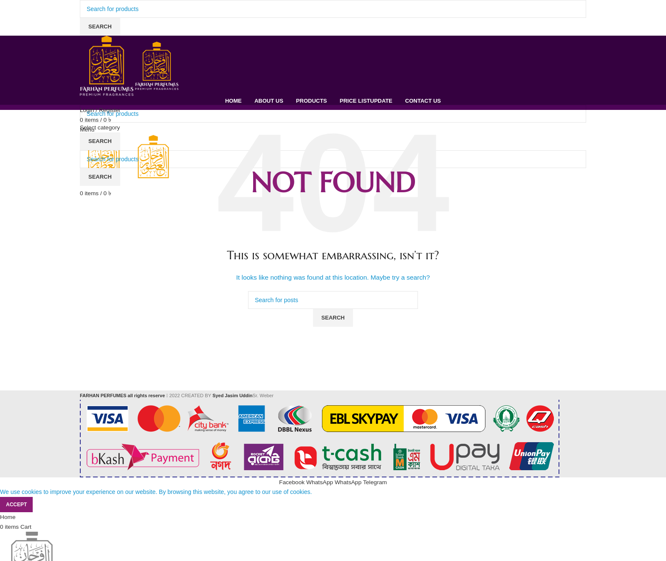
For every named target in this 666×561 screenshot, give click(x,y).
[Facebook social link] (291, 482)
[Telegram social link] (376, 482)
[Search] (333, 9)
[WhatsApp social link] (320, 482)
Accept (16, 504)
